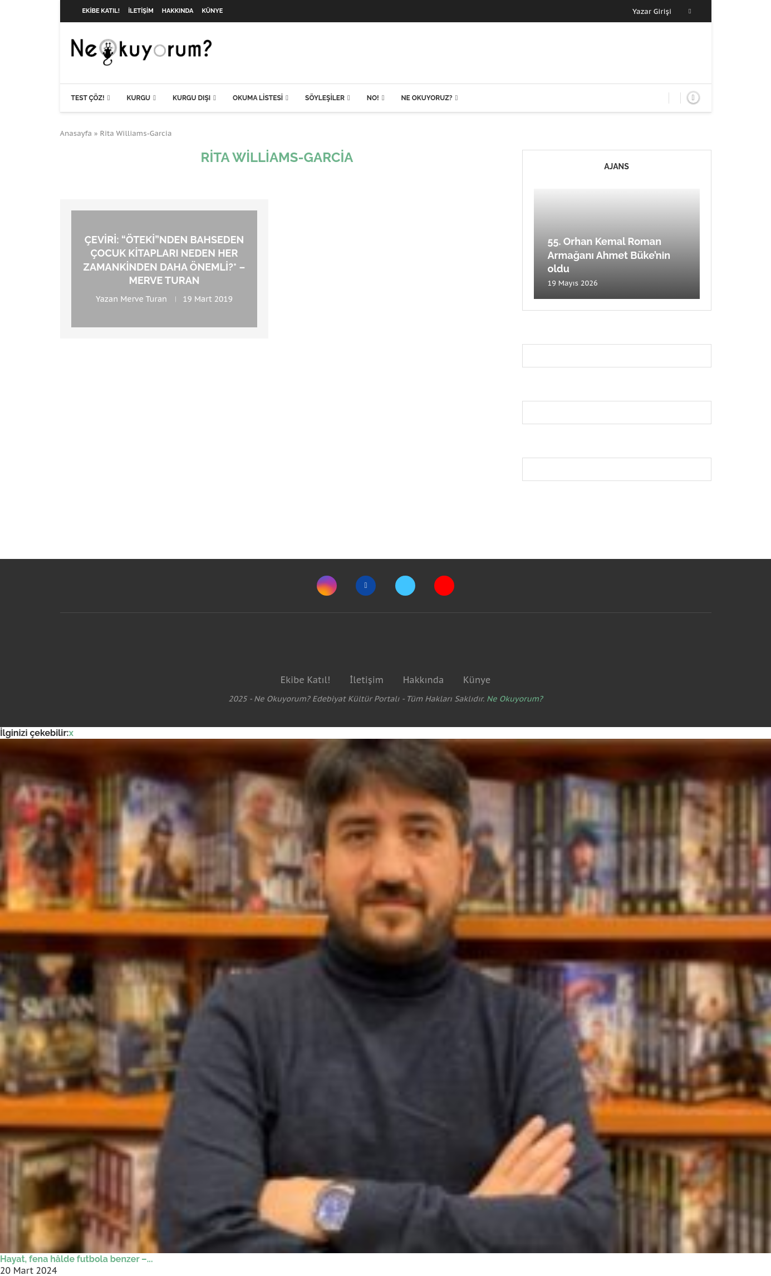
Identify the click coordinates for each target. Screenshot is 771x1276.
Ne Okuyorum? (515, 699)
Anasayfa (76, 133)
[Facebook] (690, 11)
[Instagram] (327, 586)
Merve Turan (143, 300)
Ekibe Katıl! (101, 10)
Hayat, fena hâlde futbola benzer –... (76, 1259)
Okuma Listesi (258, 98)
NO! (373, 98)
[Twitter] (405, 586)
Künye (212, 10)
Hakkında (178, 10)
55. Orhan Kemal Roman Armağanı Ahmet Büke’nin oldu (609, 254)
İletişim (141, 10)
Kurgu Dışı (191, 98)
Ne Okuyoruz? (426, 98)
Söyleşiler (325, 98)
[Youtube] (444, 586)
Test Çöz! (88, 98)
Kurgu (138, 98)
